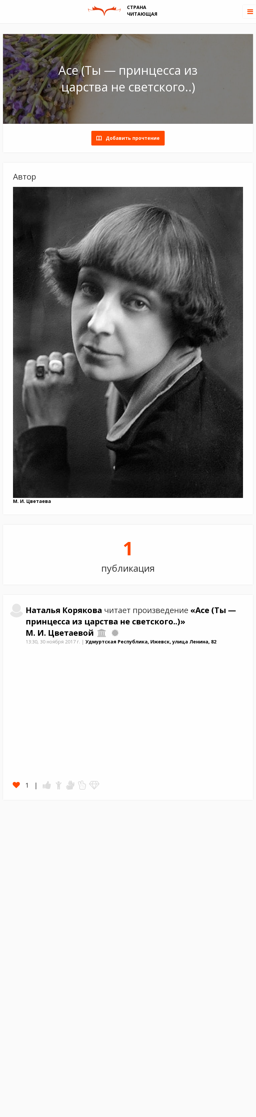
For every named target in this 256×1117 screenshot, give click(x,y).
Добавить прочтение (131, 138)
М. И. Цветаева (32, 501)
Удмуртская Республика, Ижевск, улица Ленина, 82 (150, 641)
